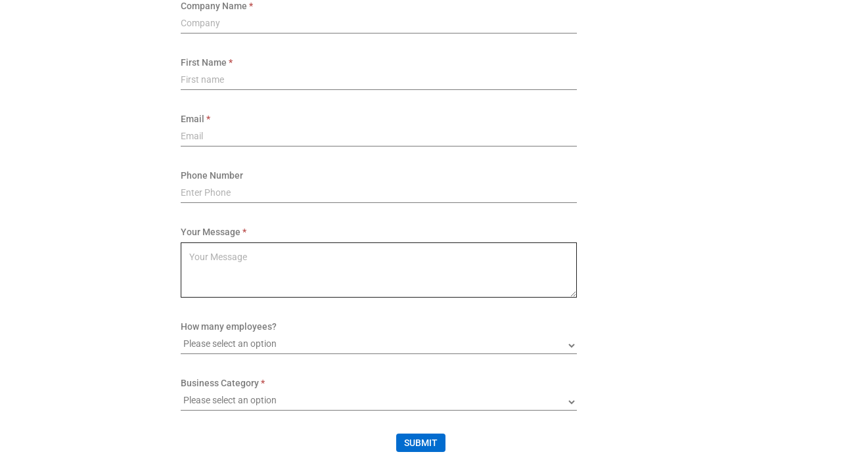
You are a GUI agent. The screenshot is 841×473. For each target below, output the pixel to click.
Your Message (210, 232)
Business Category (220, 383)
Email (192, 119)
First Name (204, 62)
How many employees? (229, 326)
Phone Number (212, 175)
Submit (421, 443)
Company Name (214, 6)
